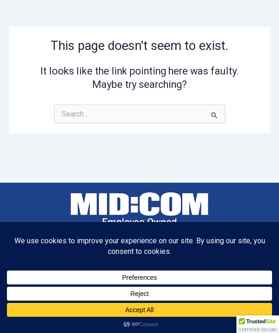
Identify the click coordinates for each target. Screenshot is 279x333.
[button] (257, 324)
